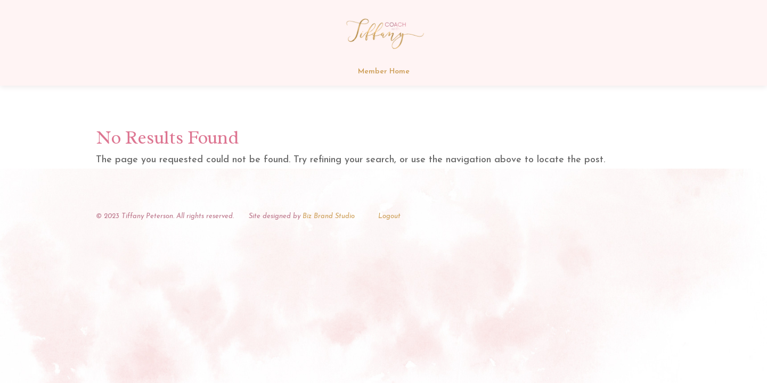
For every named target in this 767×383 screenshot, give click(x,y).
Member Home (384, 72)
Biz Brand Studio (329, 216)
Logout (389, 216)
